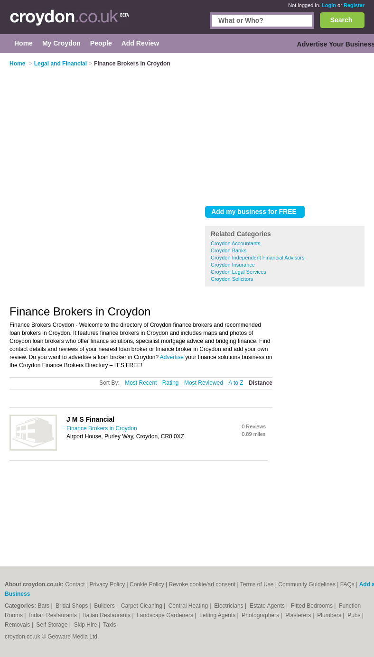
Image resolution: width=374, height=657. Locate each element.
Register (354, 5)
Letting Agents (218, 615)
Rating (170, 382)
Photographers (261, 615)
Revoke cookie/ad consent (201, 584)
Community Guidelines (307, 584)
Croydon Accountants (236, 243)
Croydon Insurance (233, 265)
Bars (44, 605)
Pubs (354, 615)
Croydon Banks (228, 250)
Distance (260, 382)
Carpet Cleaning (142, 605)
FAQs (347, 584)
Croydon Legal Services (238, 272)
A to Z (235, 382)
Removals (18, 624)
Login (329, 5)
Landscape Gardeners (166, 615)
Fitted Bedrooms (312, 605)
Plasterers (298, 615)
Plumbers (330, 615)
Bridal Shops (72, 605)
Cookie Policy (147, 584)
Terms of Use (257, 584)
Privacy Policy (107, 584)
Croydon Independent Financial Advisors (258, 257)
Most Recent (141, 382)
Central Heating (189, 605)
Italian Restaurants (107, 615)
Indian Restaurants (53, 615)
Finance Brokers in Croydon (101, 428)
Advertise (172, 357)
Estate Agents (268, 605)
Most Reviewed (203, 382)
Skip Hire (86, 624)
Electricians (229, 605)
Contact (74, 584)
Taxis (109, 624)
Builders (105, 605)
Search (341, 20)
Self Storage (52, 624)
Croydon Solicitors (232, 279)
